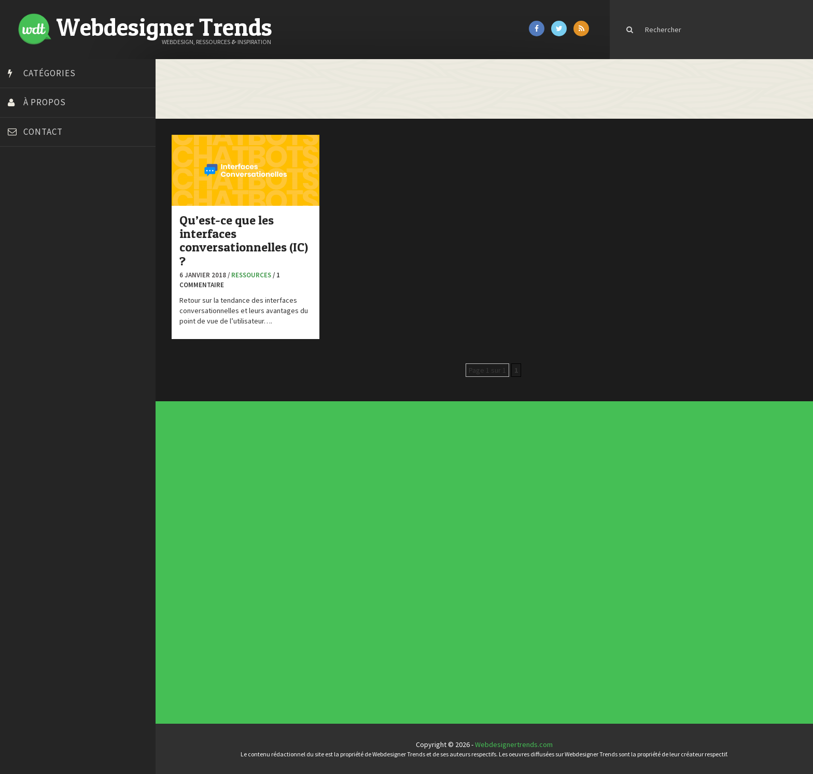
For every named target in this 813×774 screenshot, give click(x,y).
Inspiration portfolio (495, 489)
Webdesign (338, 573)
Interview (338, 558)
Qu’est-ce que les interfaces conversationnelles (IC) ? (243, 241)
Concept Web (339, 546)
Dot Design (27, 281)
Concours (338, 548)
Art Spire (24, 190)
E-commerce (338, 554)
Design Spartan (34, 268)
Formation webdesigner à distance (64, 307)
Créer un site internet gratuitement (64, 242)
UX (336, 571)
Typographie (338, 569)
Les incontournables (495, 484)
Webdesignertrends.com (514, 744)
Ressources (251, 275)
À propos (44, 102)
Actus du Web (339, 544)
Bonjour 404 (28, 216)
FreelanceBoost (35, 320)
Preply (20, 346)
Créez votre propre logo (48, 255)
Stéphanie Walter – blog (47, 359)
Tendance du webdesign (496, 485)
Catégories (49, 73)
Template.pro (31, 372)
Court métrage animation (49, 229)
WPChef (22, 411)
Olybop (21, 333)
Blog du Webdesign (40, 203)
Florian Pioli (28, 294)
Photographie (339, 563)
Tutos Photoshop (36, 385)
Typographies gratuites (495, 487)
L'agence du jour (339, 560)
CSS (337, 550)
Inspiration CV (493, 491)
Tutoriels (338, 567)
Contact (43, 131)
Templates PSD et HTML (495, 494)
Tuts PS (21, 398)
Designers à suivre (340, 552)
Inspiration (338, 556)
